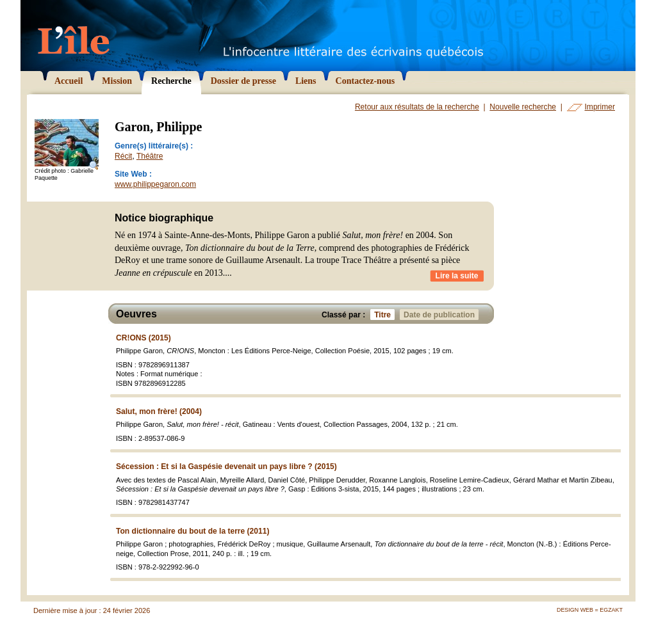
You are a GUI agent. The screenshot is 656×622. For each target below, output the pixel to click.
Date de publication (441, 314)
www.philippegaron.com (155, 184)
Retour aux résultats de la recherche (417, 106)
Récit (123, 156)
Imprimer (600, 106)
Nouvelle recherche (522, 106)
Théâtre (149, 156)
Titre (384, 314)
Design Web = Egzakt (590, 610)
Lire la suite (457, 275)
